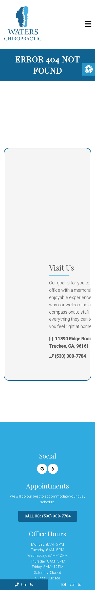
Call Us (24, 584)
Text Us (71, 584)
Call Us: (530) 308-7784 (48, 516)
